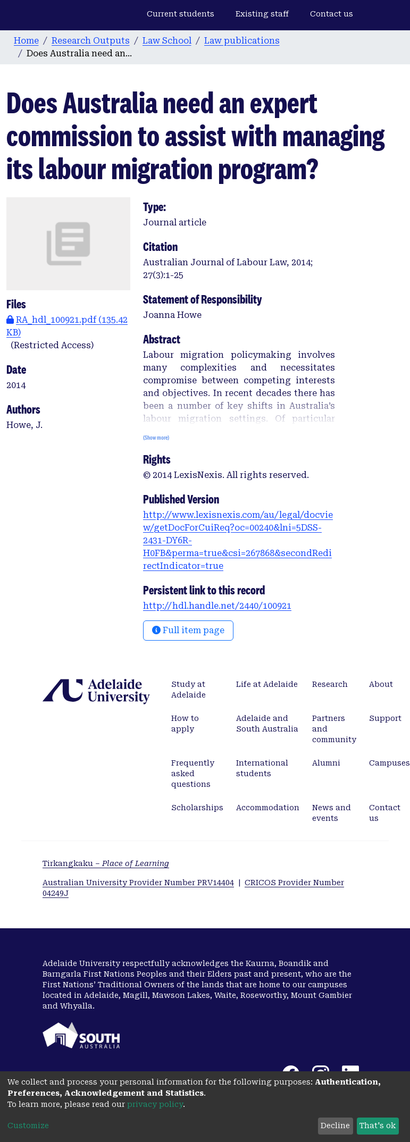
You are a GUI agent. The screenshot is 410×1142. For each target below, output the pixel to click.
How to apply (185, 723)
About (381, 684)
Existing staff (262, 14)
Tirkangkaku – (106, 863)
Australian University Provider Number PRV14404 (138, 882)
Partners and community (334, 729)
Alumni (326, 763)
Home (26, 41)
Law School (167, 41)
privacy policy (155, 1104)
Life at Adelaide (267, 684)
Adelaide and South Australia (267, 723)
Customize (28, 1125)
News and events (331, 812)
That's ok (377, 1125)
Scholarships (197, 807)
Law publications (242, 41)
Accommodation (267, 807)
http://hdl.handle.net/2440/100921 (217, 606)
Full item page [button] (188, 630)
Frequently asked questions (192, 773)
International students (262, 768)
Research (330, 684)
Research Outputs (91, 41)
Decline (335, 1125)
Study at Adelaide (188, 689)
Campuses (389, 763)
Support (385, 718)
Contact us (331, 14)
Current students (180, 14)
